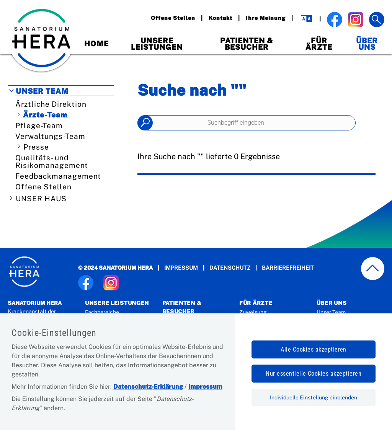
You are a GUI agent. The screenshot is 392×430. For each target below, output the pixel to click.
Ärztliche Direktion (51, 104)
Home (96, 43)
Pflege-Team (39, 125)
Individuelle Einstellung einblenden (313, 397)
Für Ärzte (318, 43)
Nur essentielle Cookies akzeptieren (313, 373)
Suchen (145, 122)
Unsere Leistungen (157, 43)
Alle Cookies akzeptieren (313, 349)
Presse (36, 147)
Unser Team (42, 91)
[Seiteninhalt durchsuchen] (246, 122)
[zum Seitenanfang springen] (372, 268)
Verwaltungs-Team (50, 136)
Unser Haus (41, 198)
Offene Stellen (43, 186)
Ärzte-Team (45, 115)
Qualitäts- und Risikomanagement (51, 161)
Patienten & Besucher (246, 43)
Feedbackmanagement (58, 176)
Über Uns (367, 43)
